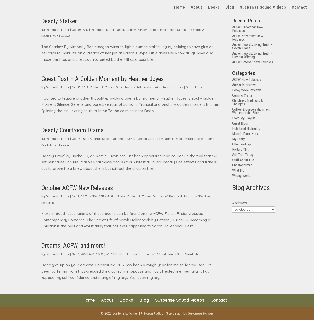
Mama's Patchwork (245, 134)
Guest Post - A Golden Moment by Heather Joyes (149, 87)
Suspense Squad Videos (263, 8)
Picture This (240, 149)
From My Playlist (243, 118)
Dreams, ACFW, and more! (73, 245)
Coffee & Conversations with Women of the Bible (251, 111)
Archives (239, 203)
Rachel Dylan (203, 138)
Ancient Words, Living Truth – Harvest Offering (252, 55)
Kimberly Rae (147, 29)
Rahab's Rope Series (171, 29)
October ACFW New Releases (77, 188)
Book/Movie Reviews (55, 36)
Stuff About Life (188, 254)
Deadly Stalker (59, 21)
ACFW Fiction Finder (112, 196)
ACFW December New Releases (247, 29)
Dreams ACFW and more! (158, 254)
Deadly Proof (184, 138)
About (196, 8)
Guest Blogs (194, 87)
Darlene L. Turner (57, 29)
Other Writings (242, 144)
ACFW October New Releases (252, 62)
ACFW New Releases (246, 80)
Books (214, 8)
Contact (299, 8)
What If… (238, 170)
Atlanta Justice (100, 138)
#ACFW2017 (96, 254)
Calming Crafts (242, 95)
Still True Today (242, 155)
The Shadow (195, 29)
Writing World (241, 176)
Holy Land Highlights (246, 128)
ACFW (93, 196)
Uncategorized (242, 165)
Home (179, 8)
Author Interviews (244, 85)
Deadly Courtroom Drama (72, 130)
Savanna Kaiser (200, 313)
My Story (238, 139)
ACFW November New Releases (247, 38)
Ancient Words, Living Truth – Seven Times (252, 46)
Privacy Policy (152, 313)
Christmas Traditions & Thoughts (247, 102)
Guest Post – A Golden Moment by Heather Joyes (102, 79)
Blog (230, 8)
